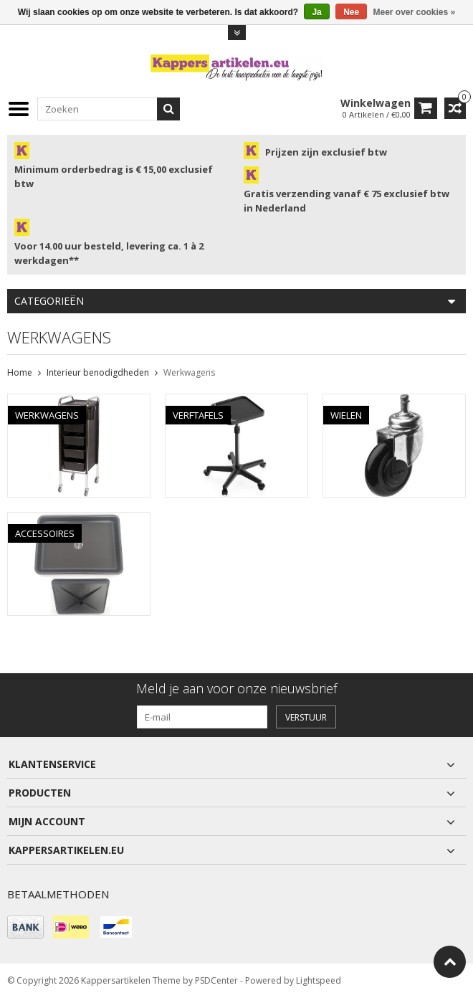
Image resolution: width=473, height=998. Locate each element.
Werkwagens (189, 372)
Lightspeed (318, 980)
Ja (316, 12)
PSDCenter (216, 980)
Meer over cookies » (414, 12)
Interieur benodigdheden (98, 372)
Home (19, 372)
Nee (351, 12)
